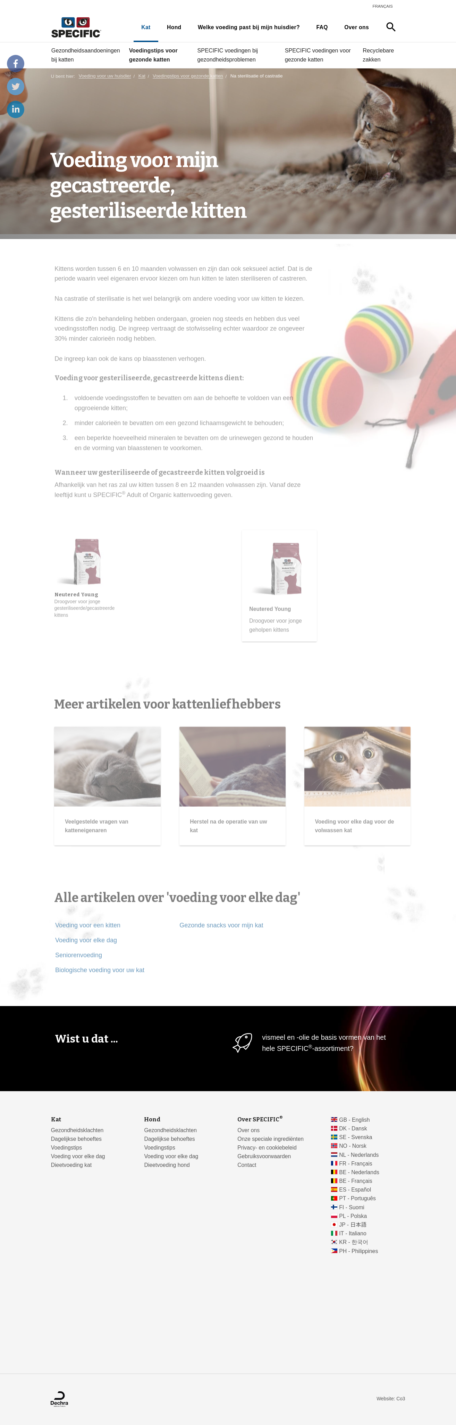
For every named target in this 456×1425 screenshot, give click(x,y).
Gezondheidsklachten (77, 1130)
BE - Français (355, 1181)
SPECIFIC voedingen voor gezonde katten (318, 55)
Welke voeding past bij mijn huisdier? (249, 27)
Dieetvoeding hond (166, 1165)
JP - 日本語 (352, 1225)
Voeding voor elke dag (78, 1156)
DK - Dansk (353, 1128)
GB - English (354, 1120)
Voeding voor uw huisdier (105, 76)
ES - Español (355, 1190)
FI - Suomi (351, 1207)
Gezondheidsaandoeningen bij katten (85, 55)
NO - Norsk (352, 1146)
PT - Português (357, 1198)
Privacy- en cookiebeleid (267, 1148)
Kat (145, 27)
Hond (174, 27)
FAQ (322, 27)
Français (382, 6)
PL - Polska (353, 1216)
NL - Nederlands (359, 1155)
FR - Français (355, 1164)
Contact (246, 1165)
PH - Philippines (358, 1251)
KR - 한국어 (353, 1242)
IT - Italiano (352, 1233)
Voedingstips (66, 1148)
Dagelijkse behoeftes (76, 1139)
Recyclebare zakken (378, 55)
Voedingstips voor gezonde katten (153, 55)
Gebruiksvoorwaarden (264, 1156)
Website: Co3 (391, 1398)
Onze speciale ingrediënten (270, 1139)
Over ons (356, 27)
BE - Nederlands (359, 1172)
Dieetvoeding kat (71, 1165)
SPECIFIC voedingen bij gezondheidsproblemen (227, 55)
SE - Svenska (355, 1137)
